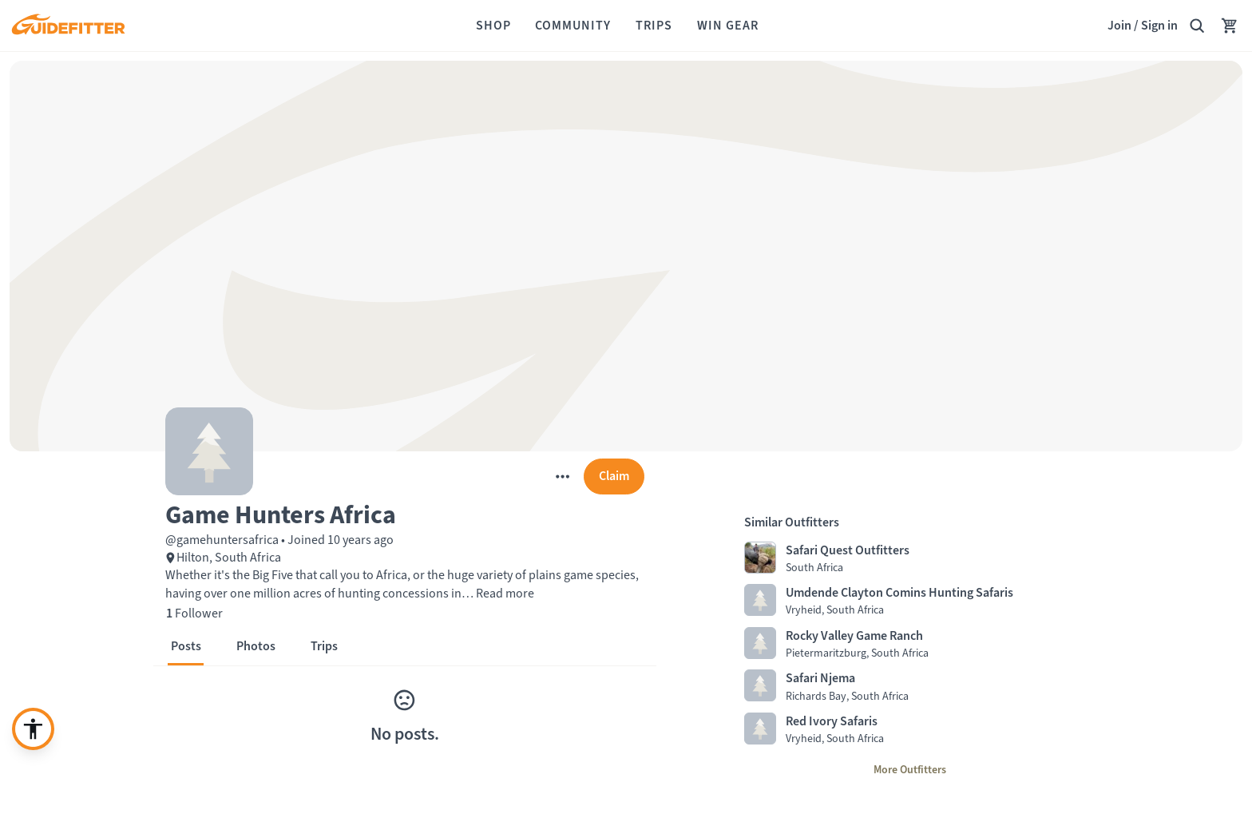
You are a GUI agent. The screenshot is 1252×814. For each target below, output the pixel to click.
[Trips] (654, 25)
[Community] (573, 25)
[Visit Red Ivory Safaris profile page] (910, 729)
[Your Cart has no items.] (1230, 25)
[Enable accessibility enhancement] (33, 729)
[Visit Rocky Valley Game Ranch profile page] (910, 644)
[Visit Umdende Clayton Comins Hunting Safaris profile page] (910, 600)
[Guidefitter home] (67, 26)
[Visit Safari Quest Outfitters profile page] (910, 558)
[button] (404, 513)
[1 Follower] (194, 613)
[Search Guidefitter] (1197, 25)
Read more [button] (503, 593)
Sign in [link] (1159, 25)
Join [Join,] (1119, 25)
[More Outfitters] (910, 770)
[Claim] (614, 476)
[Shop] (493, 25)
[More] (562, 476)
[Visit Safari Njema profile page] (910, 686)
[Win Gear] (728, 25)
